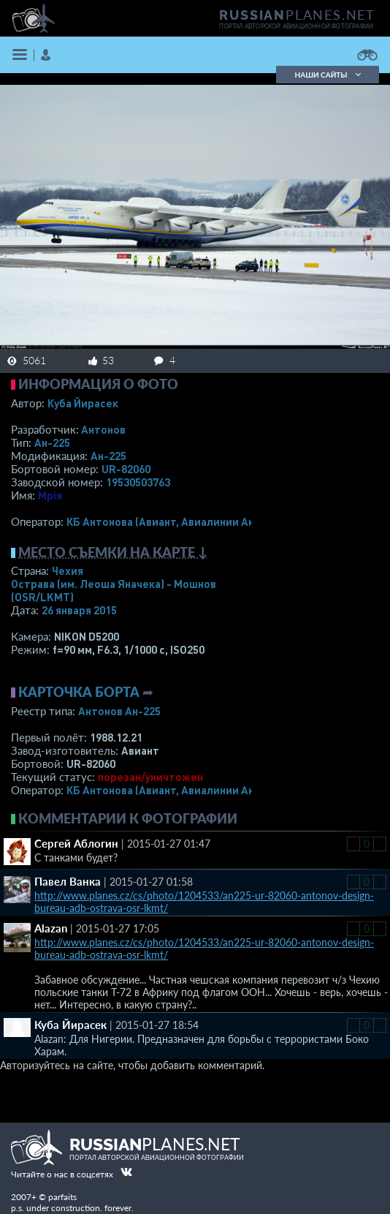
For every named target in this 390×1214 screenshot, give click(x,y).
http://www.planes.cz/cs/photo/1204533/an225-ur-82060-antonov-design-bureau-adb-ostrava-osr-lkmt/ (204, 901)
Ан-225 (52, 442)
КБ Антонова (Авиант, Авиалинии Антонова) (180, 521)
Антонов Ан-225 (119, 710)
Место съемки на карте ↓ (113, 552)
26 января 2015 (79, 610)
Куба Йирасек (82, 403)
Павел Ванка (67, 881)
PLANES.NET (297, 15)
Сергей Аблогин (76, 843)
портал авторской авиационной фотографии (296, 26)
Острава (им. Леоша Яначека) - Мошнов (113, 590)
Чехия (67, 570)
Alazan (50, 928)
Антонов (103, 429)
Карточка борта (78, 692)
